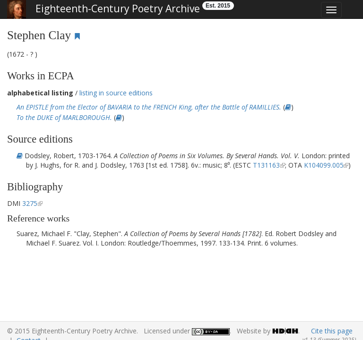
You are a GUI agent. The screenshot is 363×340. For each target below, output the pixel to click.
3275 (29, 203)
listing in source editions (116, 92)
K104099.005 (324, 165)
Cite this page (332, 330)
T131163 (266, 165)
